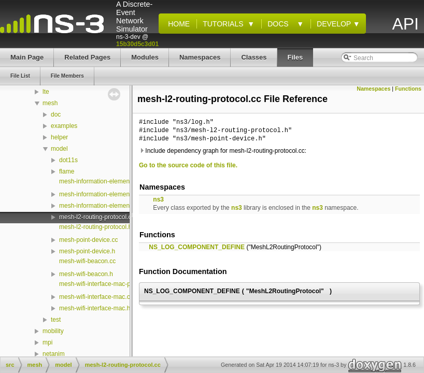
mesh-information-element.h (97, 205)
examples (64, 126)
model (59, 148)
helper (59, 137)
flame (66, 171)
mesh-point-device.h (87, 251)
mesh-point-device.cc (88, 239)
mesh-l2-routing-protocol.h (95, 227)
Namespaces (373, 88)
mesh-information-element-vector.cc (108, 181)
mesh (50, 103)
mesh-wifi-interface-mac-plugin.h (104, 284)
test (56, 319)
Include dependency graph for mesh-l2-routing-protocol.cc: (222, 150)
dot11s (68, 160)
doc (56, 114)
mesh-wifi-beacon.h (86, 274)
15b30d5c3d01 (137, 44)
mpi (47, 342)
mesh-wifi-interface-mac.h (94, 308)
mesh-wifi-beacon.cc (87, 261)
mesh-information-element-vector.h (107, 194)
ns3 (158, 199)
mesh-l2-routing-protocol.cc (96, 217)
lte (46, 91)
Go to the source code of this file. (188, 165)
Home (177, 24)
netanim (54, 353)
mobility (53, 331)
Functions (408, 88)
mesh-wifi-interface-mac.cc (96, 296)
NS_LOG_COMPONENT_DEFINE (197, 247)
